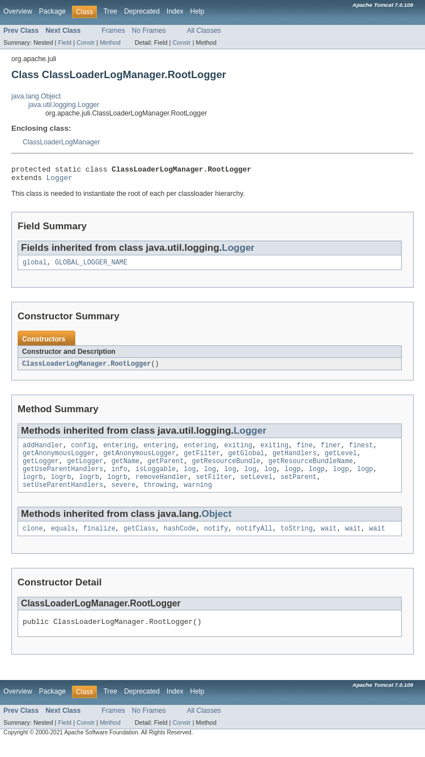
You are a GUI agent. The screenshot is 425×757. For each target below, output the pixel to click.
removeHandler (161, 487)
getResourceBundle (226, 469)
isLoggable (155, 478)
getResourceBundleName (311, 469)
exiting (238, 451)
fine (304, 451)
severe (123, 496)
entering (119, 451)
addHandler (43, 451)
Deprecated (142, 11)
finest (361, 451)
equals (63, 541)
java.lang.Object (36, 96)
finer (331, 451)
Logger (59, 181)
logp (292, 478)
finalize (99, 541)
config (83, 451)
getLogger (41, 469)
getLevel (341, 460)
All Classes (204, 31)
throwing (159, 496)
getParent (165, 469)
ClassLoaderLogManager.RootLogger (86, 368)
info (119, 478)
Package (52, 11)
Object (217, 525)
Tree (110, 11)
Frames (113, 31)
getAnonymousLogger (59, 460)
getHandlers (295, 460)
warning (198, 496)
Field (64, 42)
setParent (298, 487)
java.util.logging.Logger (63, 105)
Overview (17, 11)
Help (197, 11)
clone (33, 541)
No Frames (149, 31)
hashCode (180, 541)
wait (329, 541)
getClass (140, 541)
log (190, 478)
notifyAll (254, 541)
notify (216, 541)
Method (110, 42)
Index (175, 11)
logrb (33, 487)
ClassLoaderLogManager (61, 142)
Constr (85, 42)
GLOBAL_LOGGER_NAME (91, 266)
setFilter (214, 487)
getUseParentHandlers (63, 478)
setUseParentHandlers (63, 496)
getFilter (202, 460)
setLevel (256, 487)
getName (125, 469)
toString (296, 541)
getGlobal (246, 460)
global (35, 266)
